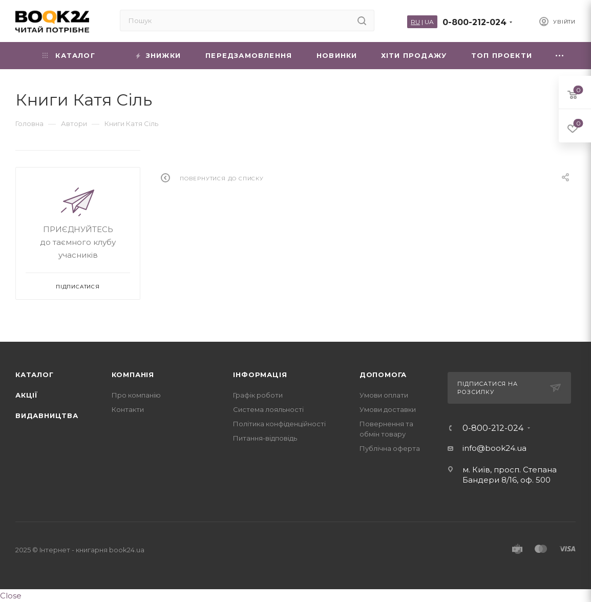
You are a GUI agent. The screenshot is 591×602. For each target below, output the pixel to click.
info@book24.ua (494, 448)
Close (11, 595)
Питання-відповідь (265, 438)
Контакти (128, 409)
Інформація (260, 374)
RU (415, 22)
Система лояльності (268, 409)
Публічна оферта (390, 448)
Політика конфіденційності (279, 424)
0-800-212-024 (474, 22)
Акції (26, 395)
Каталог (34, 374)
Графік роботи (258, 395)
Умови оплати (384, 395)
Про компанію (136, 395)
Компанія (133, 374)
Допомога (383, 374)
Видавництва (46, 415)
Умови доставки (388, 409)
